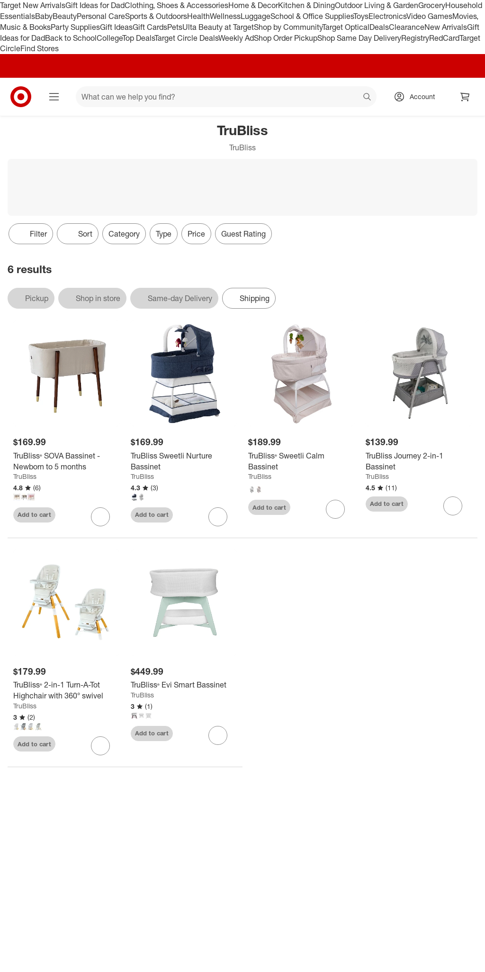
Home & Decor (253, 5)
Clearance (406, 27)
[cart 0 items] (465, 96)
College (109, 38)
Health (198, 16)
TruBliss (24, 476)
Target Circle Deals (186, 38)
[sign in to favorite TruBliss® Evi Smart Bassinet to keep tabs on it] (217, 735)
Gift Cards (150, 27)
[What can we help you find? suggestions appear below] (226, 96)
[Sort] (78, 233)
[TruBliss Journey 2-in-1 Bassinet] (419, 461)
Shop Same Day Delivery (359, 38)
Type (163, 233)
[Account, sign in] (417, 96)
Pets (174, 27)
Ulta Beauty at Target (218, 27)
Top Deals (138, 38)
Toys (360, 16)
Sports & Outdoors (156, 16)
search (368, 97)
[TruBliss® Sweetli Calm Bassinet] (301, 461)
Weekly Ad (236, 38)
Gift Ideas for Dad (95, 5)
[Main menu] (54, 96)
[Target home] (20, 96)
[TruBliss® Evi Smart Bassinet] (184, 684)
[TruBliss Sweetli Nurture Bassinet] (184, 461)
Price (196, 233)
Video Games (429, 16)
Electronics (387, 16)
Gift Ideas (116, 27)
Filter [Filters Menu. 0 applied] (31, 233)
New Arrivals (445, 27)
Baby (44, 16)
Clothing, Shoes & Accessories (176, 5)
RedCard (444, 38)
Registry (415, 38)
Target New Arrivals (32, 5)
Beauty (65, 16)
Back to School (71, 38)
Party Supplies (75, 27)
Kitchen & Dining (306, 5)
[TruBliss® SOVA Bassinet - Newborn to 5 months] (66, 461)
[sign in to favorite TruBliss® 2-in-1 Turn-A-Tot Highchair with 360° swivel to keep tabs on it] (100, 745)
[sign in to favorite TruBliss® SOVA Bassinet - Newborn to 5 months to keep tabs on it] (100, 516)
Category (124, 233)
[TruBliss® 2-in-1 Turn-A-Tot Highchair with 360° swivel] (66, 690)
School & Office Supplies (311, 16)
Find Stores (39, 48)
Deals (379, 27)
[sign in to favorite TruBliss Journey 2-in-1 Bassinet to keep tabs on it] (452, 505)
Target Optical (345, 27)
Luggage (255, 16)
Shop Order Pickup (285, 38)
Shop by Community (288, 27)
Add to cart (34, 514)
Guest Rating (243, 233)
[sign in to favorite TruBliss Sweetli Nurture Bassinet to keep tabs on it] (217, 516)
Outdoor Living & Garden (376, 5)
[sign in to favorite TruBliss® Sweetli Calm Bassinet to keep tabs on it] (335, 509)
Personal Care (101, 16)
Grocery (431, 5)
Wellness (225, 16)
